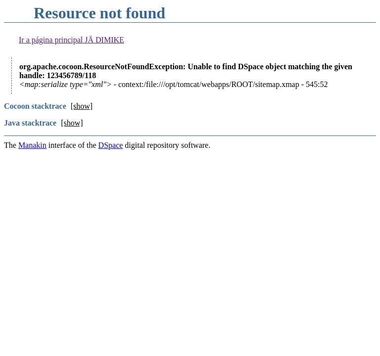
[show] (82, 106)
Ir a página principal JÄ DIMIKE (71, 40)
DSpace (110, 145)
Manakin (32, 145)
